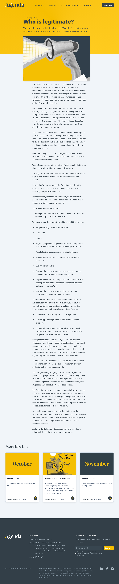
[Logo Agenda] (14, 5)
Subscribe (108, 548)
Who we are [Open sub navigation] (40, 5)
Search (88, 5)
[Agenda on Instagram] (41, 557)
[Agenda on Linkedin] (36, 557)
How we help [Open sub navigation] (55, 5)
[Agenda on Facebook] (39, 557)
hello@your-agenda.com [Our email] (43, 539)
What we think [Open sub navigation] (73, 5)
